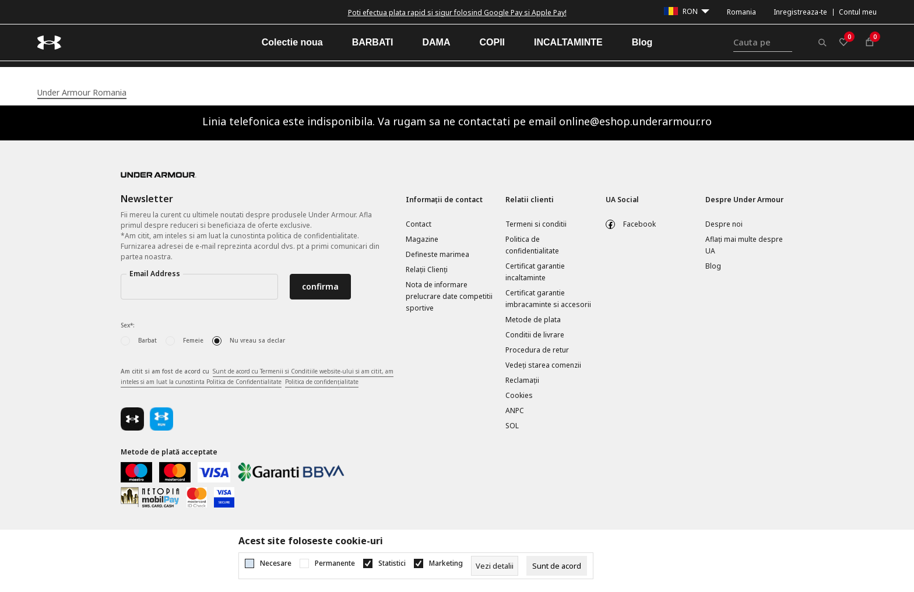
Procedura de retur (537, 350)
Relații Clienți (427, 269)
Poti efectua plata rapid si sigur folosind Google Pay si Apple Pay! (457, 12)
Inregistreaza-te (800, 12)
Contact (418, 224)
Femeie (193, 340)
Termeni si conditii (536, 224)
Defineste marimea (437, 254)
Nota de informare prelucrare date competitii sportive (449, 296)
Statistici (392, 563)
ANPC (514, 410)
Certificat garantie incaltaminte (535, 272)
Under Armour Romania (81, 92)
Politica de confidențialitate (321, 382)
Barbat (147, 340)
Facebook (639, 224)
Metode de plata (533, 320)
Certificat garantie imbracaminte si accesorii (548, 298)
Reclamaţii (522, 380)
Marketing (446, 563)
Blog (713, 266)
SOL (512, 426)
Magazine (422, 239)
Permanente (335, 563)
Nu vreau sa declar (257, 340)
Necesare (275, 563)
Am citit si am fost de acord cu (257, 377)
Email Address (154, 274)
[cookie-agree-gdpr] (556, 566)
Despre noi (724, 224)
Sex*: (128, 325)
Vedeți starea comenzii (543, 365)
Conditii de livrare (534, 335)
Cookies (519, 395)
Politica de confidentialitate (532, 245)
